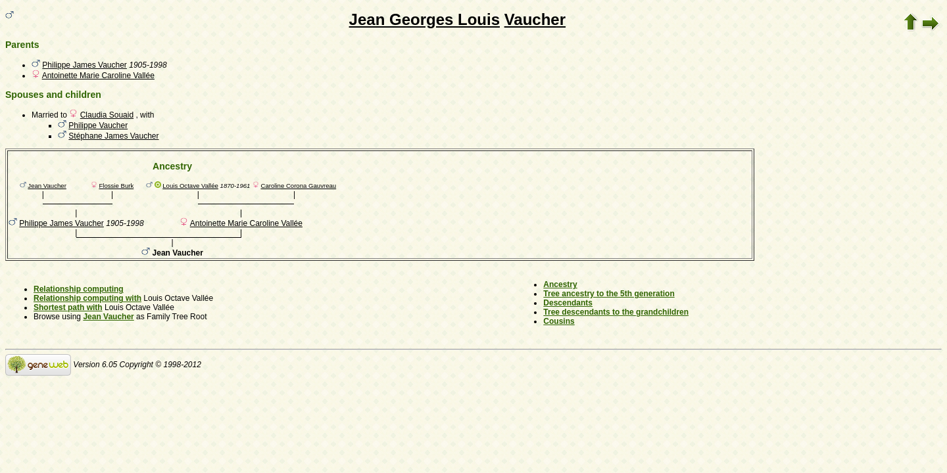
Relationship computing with (87, 298)
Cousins (558, 321)
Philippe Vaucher (98, 125)
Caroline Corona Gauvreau (298, 185)
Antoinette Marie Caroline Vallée (98, 75)
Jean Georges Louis (424, 19)
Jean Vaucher (47, 185)
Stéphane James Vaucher (113, 136)
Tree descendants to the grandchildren (616, 312)
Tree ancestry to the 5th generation (608, 293)
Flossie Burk (116, 185)
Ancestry (560, 284)
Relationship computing (79, 289)
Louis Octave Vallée (190, 185)
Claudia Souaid (107, 115)
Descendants (568, 302)
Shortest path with (68, 307)
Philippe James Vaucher (84, 65)
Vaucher (535, 19)
